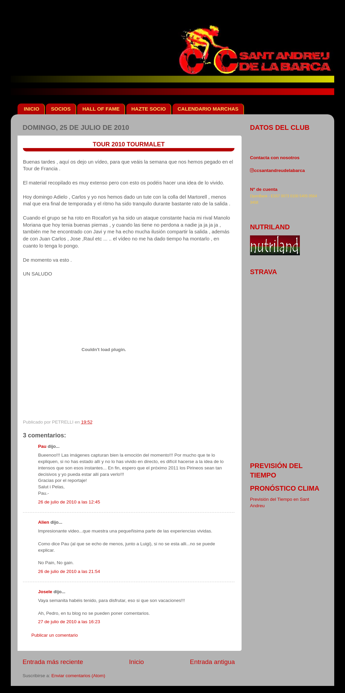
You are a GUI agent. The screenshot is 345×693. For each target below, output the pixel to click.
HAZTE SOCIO (148, 109)
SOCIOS (60, 109)
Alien (43, 522)
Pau (42, 446)
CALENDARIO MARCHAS (208, 109)
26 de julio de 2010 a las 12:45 (69, 501)
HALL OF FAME (101, 109)
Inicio (136, 661)
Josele (45, 591)
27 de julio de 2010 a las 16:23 (69, 621)
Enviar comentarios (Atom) (78, 675)
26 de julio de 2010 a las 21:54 (69, 571)
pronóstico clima (284, 488)
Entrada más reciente (53, 661)
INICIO (31, 109)
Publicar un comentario (54, 635)
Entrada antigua (212, 661)
